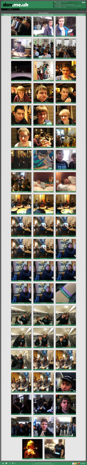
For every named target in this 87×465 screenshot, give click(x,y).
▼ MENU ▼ (10, 9)
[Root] (15, 15)
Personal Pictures (24, 15)
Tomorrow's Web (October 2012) (43, 15)
